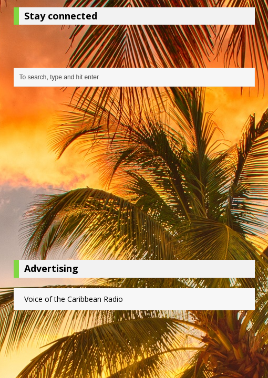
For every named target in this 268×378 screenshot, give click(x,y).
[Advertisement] (134, 175)
